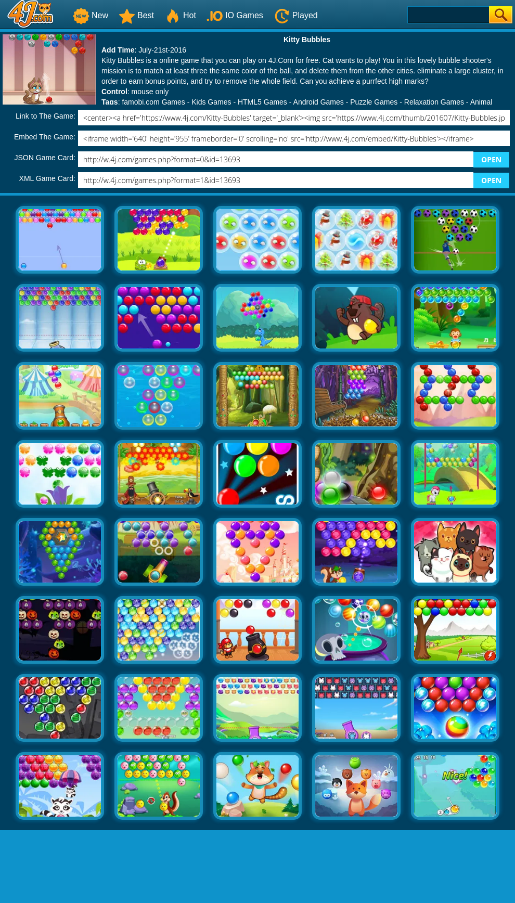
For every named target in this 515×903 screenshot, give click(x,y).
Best (136, 15)
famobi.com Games (153, 102)
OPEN (491, 159)
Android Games (318, 102)
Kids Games (211, 102)
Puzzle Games (373, 102)
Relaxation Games (434, 102)
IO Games (235, 15)
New (90, 15)
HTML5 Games (262, 102)
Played (296, 15)
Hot (180, 15)
